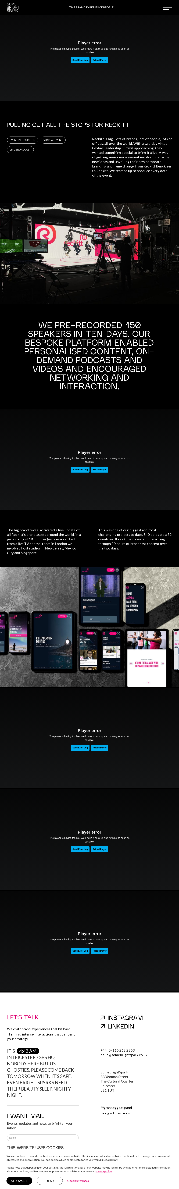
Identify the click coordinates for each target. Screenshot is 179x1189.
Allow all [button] (19, 1181)
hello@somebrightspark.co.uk (124, 1055)
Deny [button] (49, 1181)
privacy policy (103, 1171)
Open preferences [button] (78, 1180)
